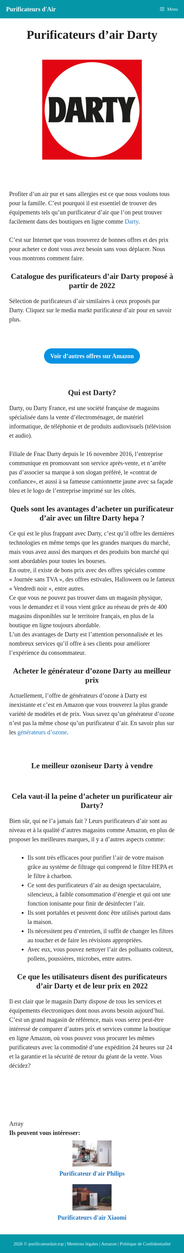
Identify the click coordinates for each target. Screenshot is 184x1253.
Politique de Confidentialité (145, 1243)
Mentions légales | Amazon (92, 1243)
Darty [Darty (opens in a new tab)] (131, 221)
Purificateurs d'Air (31, 9)
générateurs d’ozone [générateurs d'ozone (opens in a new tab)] (42, 732)
